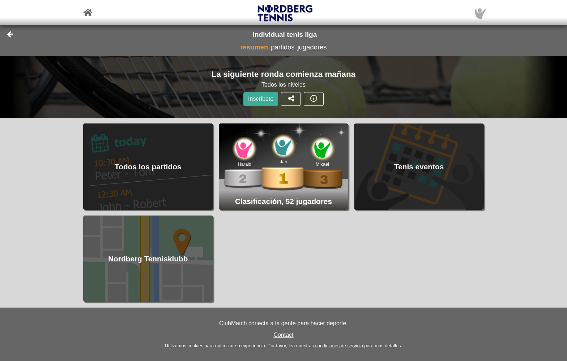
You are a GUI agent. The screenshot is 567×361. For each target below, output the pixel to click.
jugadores (312, 47)
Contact (283, 335)
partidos (282, 47)
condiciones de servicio (339, 345)
